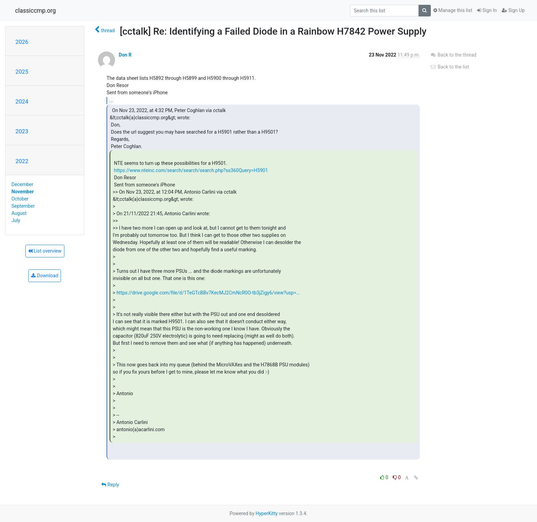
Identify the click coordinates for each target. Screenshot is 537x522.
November (23, 191)
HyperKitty (266, 513)
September (23, 206)
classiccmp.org (35, 10)
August (19, 213)
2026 (21, 41)
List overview (45, 251)
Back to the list (449, 67)
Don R (125, 55)
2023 (21, 131)
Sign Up (513, 10)
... (111, 100)
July (16, 220)
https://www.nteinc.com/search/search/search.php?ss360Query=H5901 (191, 170)
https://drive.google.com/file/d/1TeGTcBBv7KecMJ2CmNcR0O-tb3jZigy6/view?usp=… (208, 292)
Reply (110, 484)
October (20, 199)
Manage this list (452, 10)
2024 (21, 101)
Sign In (487, 10)
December (23, 184)
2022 (21, 161)
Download (44, 275)
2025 (21, 71)
